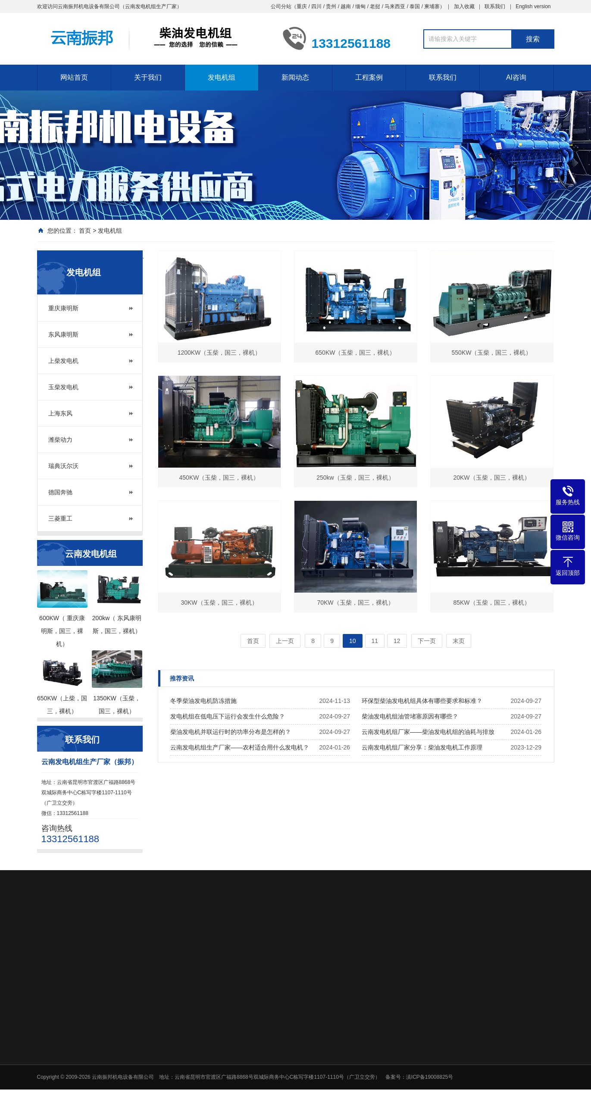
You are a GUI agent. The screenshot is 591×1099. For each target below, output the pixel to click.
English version (533, 6)
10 (352, 640)
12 (397, 640)
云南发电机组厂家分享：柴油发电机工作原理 (422, 747)
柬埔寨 (432, 6)
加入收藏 (464, 6)
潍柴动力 (60, 439)
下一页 (427, 640)
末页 (459, 640)
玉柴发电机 (63, 387)
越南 (346, 6)
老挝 (375, 6)
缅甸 (360, 6)
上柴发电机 (63, 360)
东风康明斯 (63, 334)
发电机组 (221, 77)
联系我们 (495, 6)
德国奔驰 (60, 492)
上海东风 (60, 413)
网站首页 (74, 77)
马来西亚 (395, 6)
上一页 (285, 640)
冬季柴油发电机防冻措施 (203, 700)
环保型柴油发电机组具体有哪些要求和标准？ (422, 700)
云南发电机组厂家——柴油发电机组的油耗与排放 (428, 731)
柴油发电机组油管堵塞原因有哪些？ (410, 716)
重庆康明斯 (63, 308)
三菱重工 (60, 518)
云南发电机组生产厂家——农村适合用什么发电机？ (239, 747)
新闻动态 (295, 77)
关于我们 (148, 77)
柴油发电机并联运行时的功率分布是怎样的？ (230, 731)
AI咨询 (516, 77)
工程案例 (369, 77)
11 (375, 640)
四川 (316, 6)
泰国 (415, 6)
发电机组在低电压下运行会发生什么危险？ (227, 716)
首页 (85, 230)
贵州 (331, 6)
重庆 (302, 6)
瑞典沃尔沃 (63, 465)
